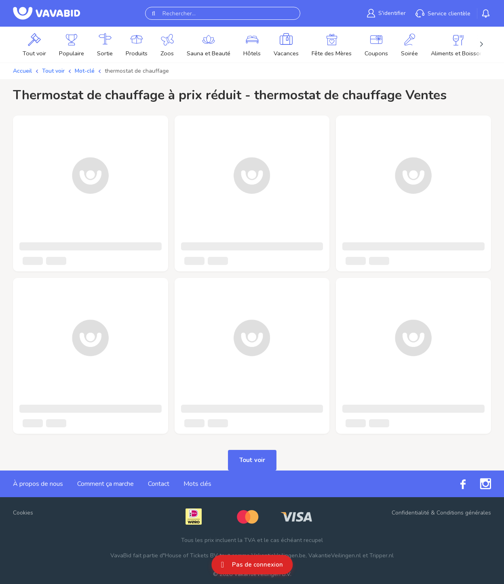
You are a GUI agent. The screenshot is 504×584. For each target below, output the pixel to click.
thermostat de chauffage (137, 71)
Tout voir (53, 71)
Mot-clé (85, 71)
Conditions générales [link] (464, 513)
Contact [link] (158, 483)
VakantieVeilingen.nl (334, 555)
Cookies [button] (23, 513)
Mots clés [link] (197, 483)
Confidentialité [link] (410, 513)
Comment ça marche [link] (105, 483)
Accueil (22, 71)
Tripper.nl (381, 555)
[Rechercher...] (222, 13)
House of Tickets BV (191, 555)
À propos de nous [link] (38, 483)
